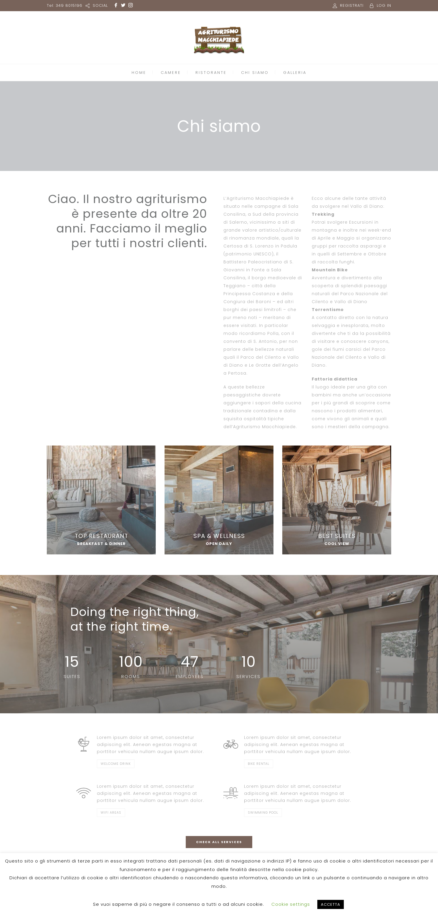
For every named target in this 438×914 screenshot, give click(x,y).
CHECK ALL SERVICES (219, 842)
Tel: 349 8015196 (64, 5)
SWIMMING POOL (263, 812)
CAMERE (171, 72)
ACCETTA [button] (330, 904)
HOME (139, 72)
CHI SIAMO (255, 72)
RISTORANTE (211, 72)
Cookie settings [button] (290, 904)
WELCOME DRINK (116, 763)
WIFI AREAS (111, 812)
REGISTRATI (352, 5)
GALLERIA (294, 72)
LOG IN (384, 5)
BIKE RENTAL (258, 763)
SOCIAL (100, 5)
